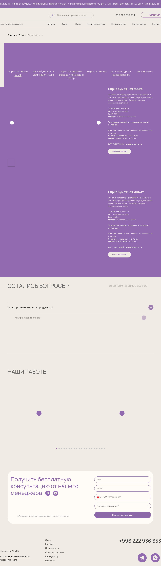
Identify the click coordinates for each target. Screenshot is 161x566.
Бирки (21, 35)
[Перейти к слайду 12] (84, 448)
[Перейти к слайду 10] (79, 448)
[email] (122, 488)
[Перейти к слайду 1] (56, 448)
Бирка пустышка (96, 71)
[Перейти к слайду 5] (66, 448)
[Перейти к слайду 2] (59, 448)
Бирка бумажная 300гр (18, 73)
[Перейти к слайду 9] (76, 448)
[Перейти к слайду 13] (86, 448)
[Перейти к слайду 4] (64, 448)
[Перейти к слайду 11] (81, 448)
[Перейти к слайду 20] (104, 448)
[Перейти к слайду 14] (89, 448)
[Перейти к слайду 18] (99, 448)
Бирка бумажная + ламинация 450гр (43, 73)
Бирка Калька (145, 71)
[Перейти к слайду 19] (102, 448)
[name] (122, 479)
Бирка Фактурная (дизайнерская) (121, 73)
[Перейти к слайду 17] (96, 448)
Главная (11, 35)
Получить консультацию (122, 515)
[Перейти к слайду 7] (71, 448)
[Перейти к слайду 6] (69, 448)
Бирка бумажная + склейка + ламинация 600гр (71, 75)
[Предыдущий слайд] (12, 123)
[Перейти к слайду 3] (61, 448)
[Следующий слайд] (99, 123)
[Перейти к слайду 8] (74, 448)
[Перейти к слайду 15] (91, 448)
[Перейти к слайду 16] (94, 448)
